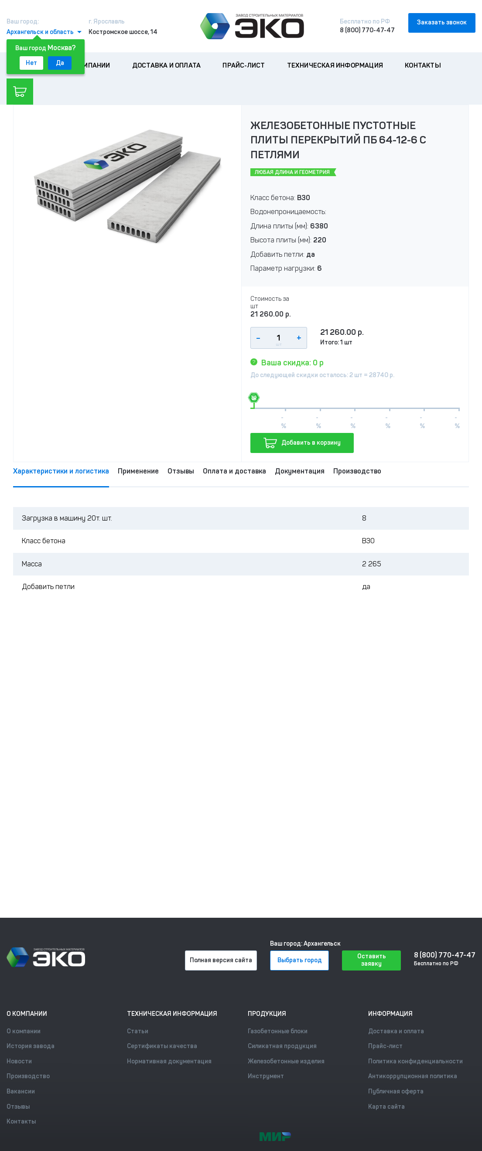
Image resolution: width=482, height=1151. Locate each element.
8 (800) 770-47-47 (367, 30)
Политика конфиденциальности (415, 1061)
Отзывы (181, 471)
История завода (31, 1046)
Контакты (423, 65)
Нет (31, 63)
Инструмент (266, 1076)
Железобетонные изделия (286, 1061)
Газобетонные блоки (278, 1031)
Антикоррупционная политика (412, 1076)
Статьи (137, 1031)
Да (60, 63)
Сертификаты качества (162, 1046)
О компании (89, 65)
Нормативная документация (169, 1061)
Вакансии (21, 1091)
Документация (300, 471)
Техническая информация (335, 65)
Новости (19, 1061)
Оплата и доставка (234, 471)
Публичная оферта (396, 1091)
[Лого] (252, 26)
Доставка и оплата (166, 65)
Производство (357, 471)
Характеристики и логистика (61, 471)
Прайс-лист (243, 65)
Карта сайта (386, 1106)
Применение (138, 471)
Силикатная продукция (282, 1046)
